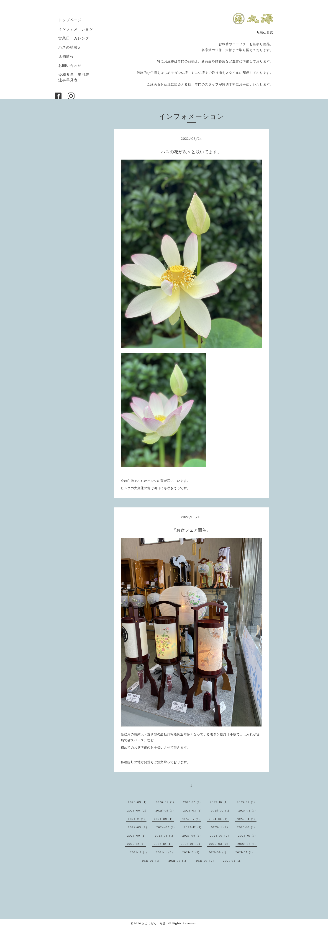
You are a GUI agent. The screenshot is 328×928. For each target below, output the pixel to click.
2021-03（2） (205, 860)
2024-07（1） (191, 819)
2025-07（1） (246, 802)
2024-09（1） (164, 819)
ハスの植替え (70, 47)
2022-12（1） (136, 843)
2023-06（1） (192, 835)
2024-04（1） (246, 819)
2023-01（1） (247, 835)
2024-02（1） (166, 827)
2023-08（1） (165, 835)
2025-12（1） (192, 802)
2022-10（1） (163, 843)
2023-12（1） (193, 827)
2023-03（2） (220, 835)
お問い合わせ (70, 65)
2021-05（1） (178, 860)
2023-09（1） (137, 835)
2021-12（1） (139, 852)
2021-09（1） (218, 852)
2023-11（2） (220, 827)
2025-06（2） (137, 810)
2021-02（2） (233, 860)
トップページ (70, 20)
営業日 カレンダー (75, 38)
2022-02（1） (247, 843)
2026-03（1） (138, 802)
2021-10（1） (191, 852)
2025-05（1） (165, 810)
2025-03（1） (193, 810)
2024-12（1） (247, 810)
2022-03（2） (219, 843)
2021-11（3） (165, 852)
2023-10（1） (246, 827)
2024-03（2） (138, 827)
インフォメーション (75, 29)
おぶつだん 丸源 (154, 923)
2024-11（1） (137, 819)
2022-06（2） (191, 843)
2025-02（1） (221, 810)
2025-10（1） (219, 802)
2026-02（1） (166, 802)
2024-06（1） (219, 819)
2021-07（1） (244, 852)
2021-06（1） (151, 860)
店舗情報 (66, 56)
